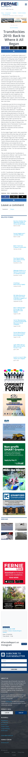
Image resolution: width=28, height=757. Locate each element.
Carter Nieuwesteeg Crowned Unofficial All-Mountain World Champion (20, 322)
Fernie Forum (4, 724)
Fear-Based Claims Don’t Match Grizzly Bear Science (19, 259)
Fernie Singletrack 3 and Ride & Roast (19, 234)
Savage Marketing (5, 728)
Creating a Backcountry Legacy (19, 283)
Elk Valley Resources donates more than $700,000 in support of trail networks (20, 297)
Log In (7, 713)
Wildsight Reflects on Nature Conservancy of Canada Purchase (20, 272)
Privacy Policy (21, 752)
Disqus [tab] (12, 209)
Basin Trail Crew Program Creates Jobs (20, 246)
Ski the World (4, 730)
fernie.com (9, 701)
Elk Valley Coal (4, 722)
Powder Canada (5, 726)
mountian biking (14, 193)
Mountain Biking (14, 27)
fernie (8, 193)
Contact (14, 755)
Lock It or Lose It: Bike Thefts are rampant (20, 357)
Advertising (6, 752)
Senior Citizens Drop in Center (12, 631)
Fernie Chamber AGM (9, 629)
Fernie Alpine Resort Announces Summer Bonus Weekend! (19, 334)
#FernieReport (4, 720)
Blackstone (3, 193)
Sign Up (21, 713)
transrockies (21, 193)
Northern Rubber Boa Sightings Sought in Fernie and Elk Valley (20, 222)
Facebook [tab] (5, 209)
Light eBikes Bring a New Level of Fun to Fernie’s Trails (19, 346)
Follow (24, 644)
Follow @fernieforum (7, 735)
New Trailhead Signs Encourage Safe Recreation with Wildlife (19, 310)
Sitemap (13, 752)
